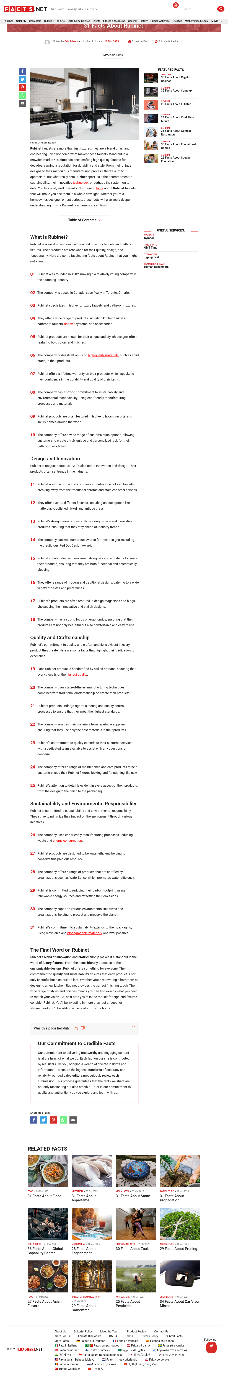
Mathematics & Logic (197, 21)
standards (94, 1070)
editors (77, 1075)
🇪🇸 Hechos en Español (158, 1341)
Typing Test (151, 257)
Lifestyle (177, 21)
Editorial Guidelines (169, 41)
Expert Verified (140, 41)
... (222, 21)
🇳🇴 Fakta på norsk (64, 1350)
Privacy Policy (148, 1336)
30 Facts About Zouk (132, 1249)
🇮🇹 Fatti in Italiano (64, 1345)
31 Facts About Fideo (44, 1196)
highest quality (76, 674)
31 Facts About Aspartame (84, 1198)
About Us (59, 1331)
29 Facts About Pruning (178, 1249)
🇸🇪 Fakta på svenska (170, 1345)
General (132, 21)
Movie (214, 21)
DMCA (112, 1336)
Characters (35, 21)
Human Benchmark (156, 266)
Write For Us (61, 1336)
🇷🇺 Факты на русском (100, 1364)
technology (80, 182)
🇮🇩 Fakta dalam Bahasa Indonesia (98, 1354)
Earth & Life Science (79, 21)
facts (99, 188)
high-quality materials (103, 355)
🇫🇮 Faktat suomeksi (96, 1350)
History (143, 21)
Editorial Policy (81, 1331)
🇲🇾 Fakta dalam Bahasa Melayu (73, 1359)
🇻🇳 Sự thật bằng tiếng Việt (138, 1364)
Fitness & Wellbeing (114, 21)
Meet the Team (108, 1331)
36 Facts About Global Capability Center (45, 1251)
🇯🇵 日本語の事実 (138, 1354)
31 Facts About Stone (133, 1196)
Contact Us (160, 1331)
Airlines (9, 21)
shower (69, 324)
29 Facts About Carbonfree (84, 1308)
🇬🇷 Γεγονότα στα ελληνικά (168, 1350)
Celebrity (21, 21)
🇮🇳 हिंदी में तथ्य (61, 1354)
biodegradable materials (84, 933)
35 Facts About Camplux (176, 90)
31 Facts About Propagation (172, 1198)
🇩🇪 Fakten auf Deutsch (89, 1341)
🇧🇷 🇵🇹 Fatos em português (101, 1345)
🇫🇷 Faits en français (124, 1341)
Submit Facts (173, 1336)
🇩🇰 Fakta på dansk (137, 1345)
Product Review (135, 1331)
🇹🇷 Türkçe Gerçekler (66, 1369)
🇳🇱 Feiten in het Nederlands (118, 1359)
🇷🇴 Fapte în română (65, 1364)
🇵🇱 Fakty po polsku (155, 1359)
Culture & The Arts (54, 21)
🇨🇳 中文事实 (94, 1369)
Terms (127, 1336)
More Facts (60, 1341)
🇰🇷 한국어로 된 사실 (170, 1354)
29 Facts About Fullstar (176, 104)
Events (96, 21)
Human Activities (160, 21)
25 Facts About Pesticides (128, 1303)
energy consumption (67, 840)
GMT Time (150, 247)
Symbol (149, 238)
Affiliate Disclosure (88, 1336)
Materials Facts (113, 55)
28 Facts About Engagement (84, 1251)
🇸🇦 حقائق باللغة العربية (130, 1350)
